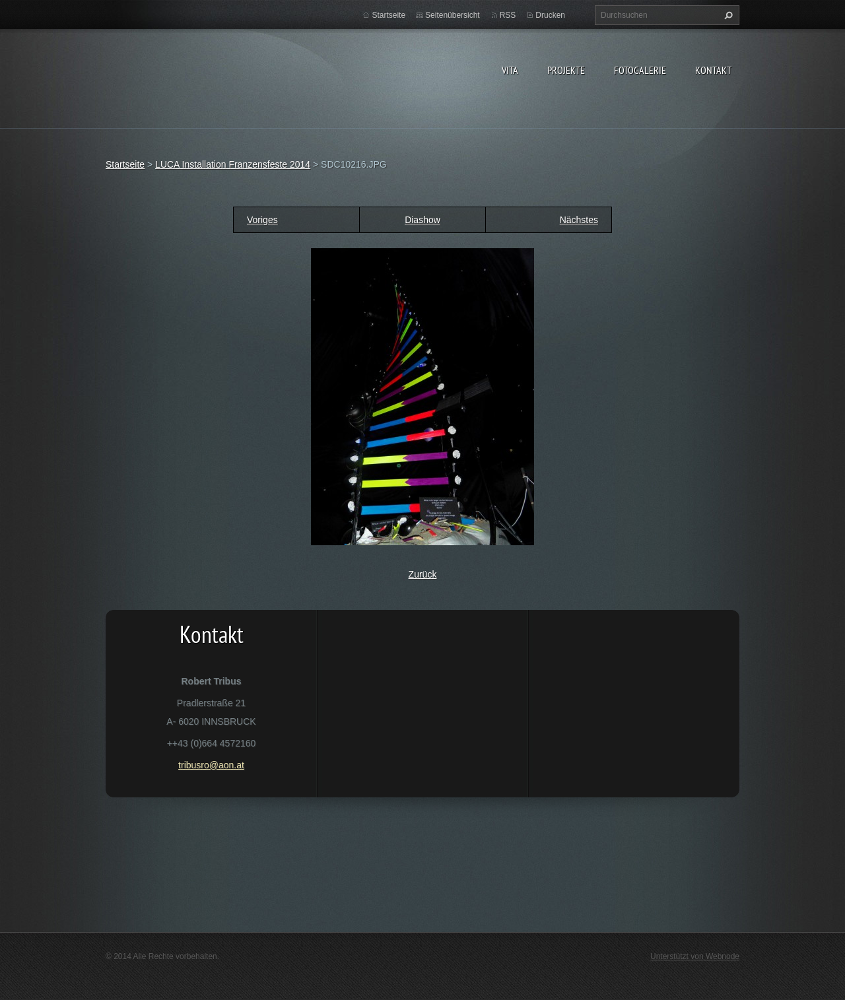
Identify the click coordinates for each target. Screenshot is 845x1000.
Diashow (422, 220)
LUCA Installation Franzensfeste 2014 (232, 164)
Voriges (262, 220)
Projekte (566, 70)
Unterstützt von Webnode (694, 956)
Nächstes (579, 220)
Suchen (727, 15)
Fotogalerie (640, 70)
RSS (508, 15)
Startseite (388, 15)
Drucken (550, 15)
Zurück (423, 574)
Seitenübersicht (452, 15)
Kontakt (713, 70)
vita (510, 70)
